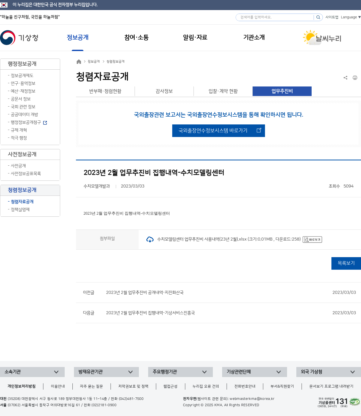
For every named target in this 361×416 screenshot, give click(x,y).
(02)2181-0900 (104, 405)
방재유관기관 (90, 372)
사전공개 (18, 166)
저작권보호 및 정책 (133, 386)
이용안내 (58, 386)
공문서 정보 (21, 99)
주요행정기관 (165, 372)
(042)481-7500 (131, 399)
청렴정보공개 (116, 61)
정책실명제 (20, 209)
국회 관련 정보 (23, 107)
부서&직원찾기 (282, 386)
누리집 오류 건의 (206, 386)
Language (349, 17)
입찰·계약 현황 (223, 91)
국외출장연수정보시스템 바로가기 (212, 130)
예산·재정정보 (23, 91)
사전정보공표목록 (26, 173)
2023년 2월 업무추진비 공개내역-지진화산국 (231, 293)
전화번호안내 (244, 386)
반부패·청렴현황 (105, 91)
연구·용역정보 (23, 83)
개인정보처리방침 (22, 386)
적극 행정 (19, 138)
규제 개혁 (19, 130)
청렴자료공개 (22, 202)
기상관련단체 (239, 372)
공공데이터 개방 (24, 114)
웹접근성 (170, 386)
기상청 (19, 37)
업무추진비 (282, 91)
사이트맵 (331, 17)
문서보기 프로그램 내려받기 (331, 386)
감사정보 (164, 91)
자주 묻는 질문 (91, 386)
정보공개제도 (22, 75)
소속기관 (13, 372)
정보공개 (94, 61)
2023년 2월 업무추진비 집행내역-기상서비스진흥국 (231, 313)
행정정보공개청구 (26, 122)
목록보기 (346, 263)
